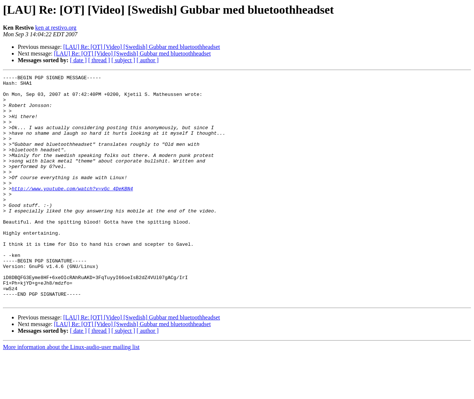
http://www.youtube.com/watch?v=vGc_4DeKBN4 (72, 211)
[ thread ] (99, 60)
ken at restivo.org (55, 27)
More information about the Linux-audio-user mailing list (71, 392)
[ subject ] (123, 60)
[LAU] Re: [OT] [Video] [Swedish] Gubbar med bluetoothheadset (141, 47)
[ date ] (78, 60)
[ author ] (148, 60)
